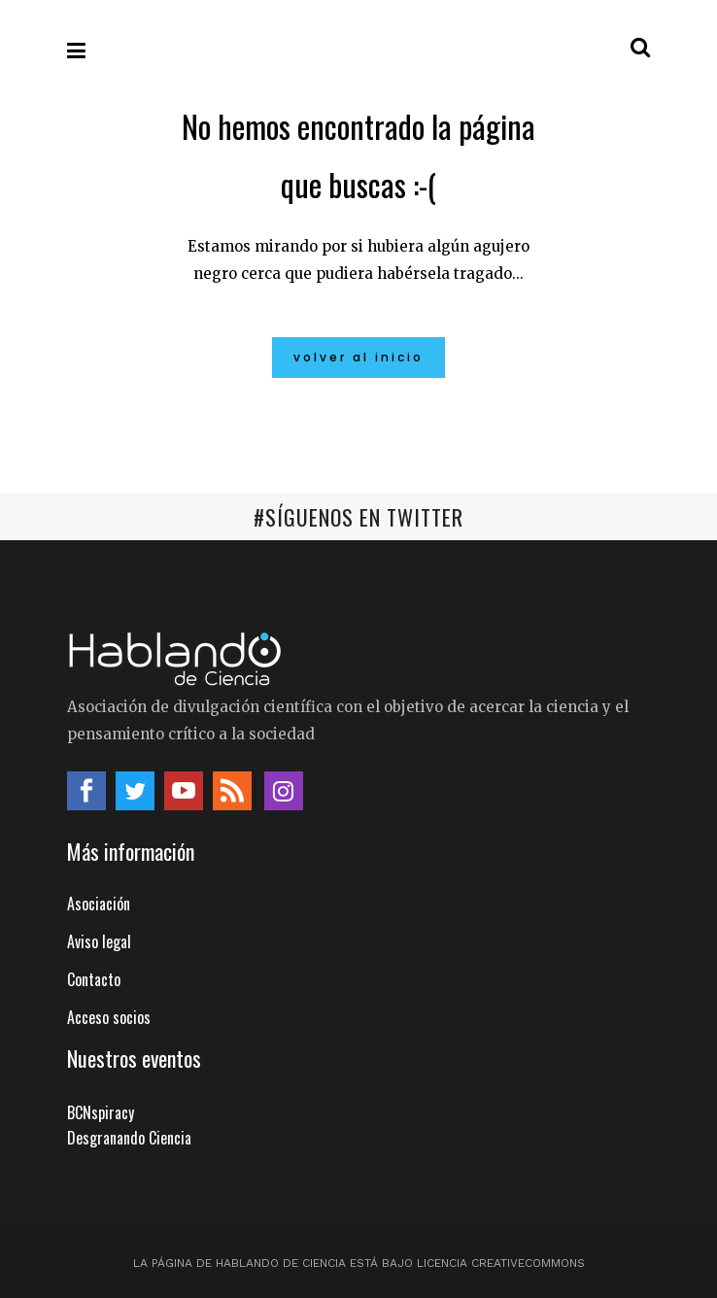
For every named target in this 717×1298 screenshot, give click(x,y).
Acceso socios (109, 1017)
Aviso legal (99, 941)
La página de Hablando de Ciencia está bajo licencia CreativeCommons (359, 1263)
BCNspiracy (100, 1112)
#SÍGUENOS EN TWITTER (358, 516)
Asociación (98, 903)
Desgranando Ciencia (129, 1137)
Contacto (93, 979)
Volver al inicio (358, 357)
